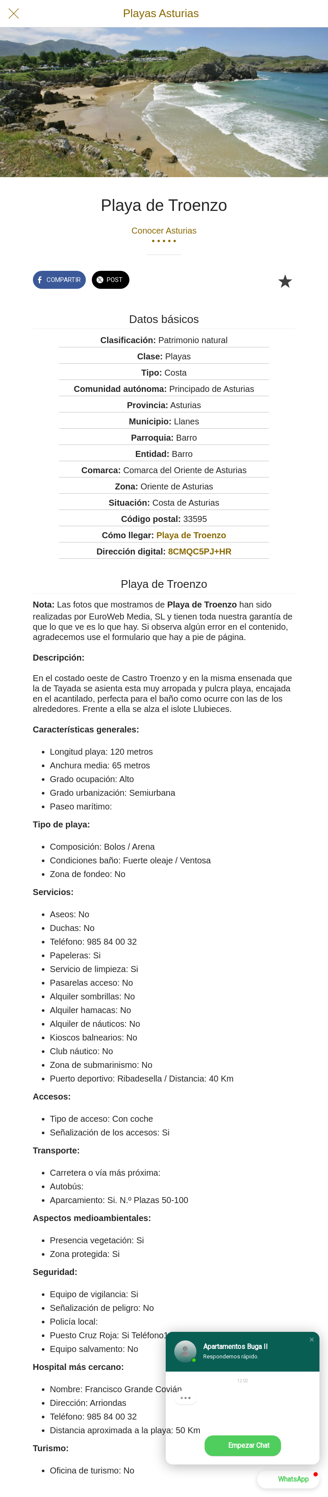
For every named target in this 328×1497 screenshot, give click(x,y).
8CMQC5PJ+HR (199, 551)
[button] (312, 1339)
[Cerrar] (14, 14)
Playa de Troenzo (191, 535)
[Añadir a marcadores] (285, 280)
